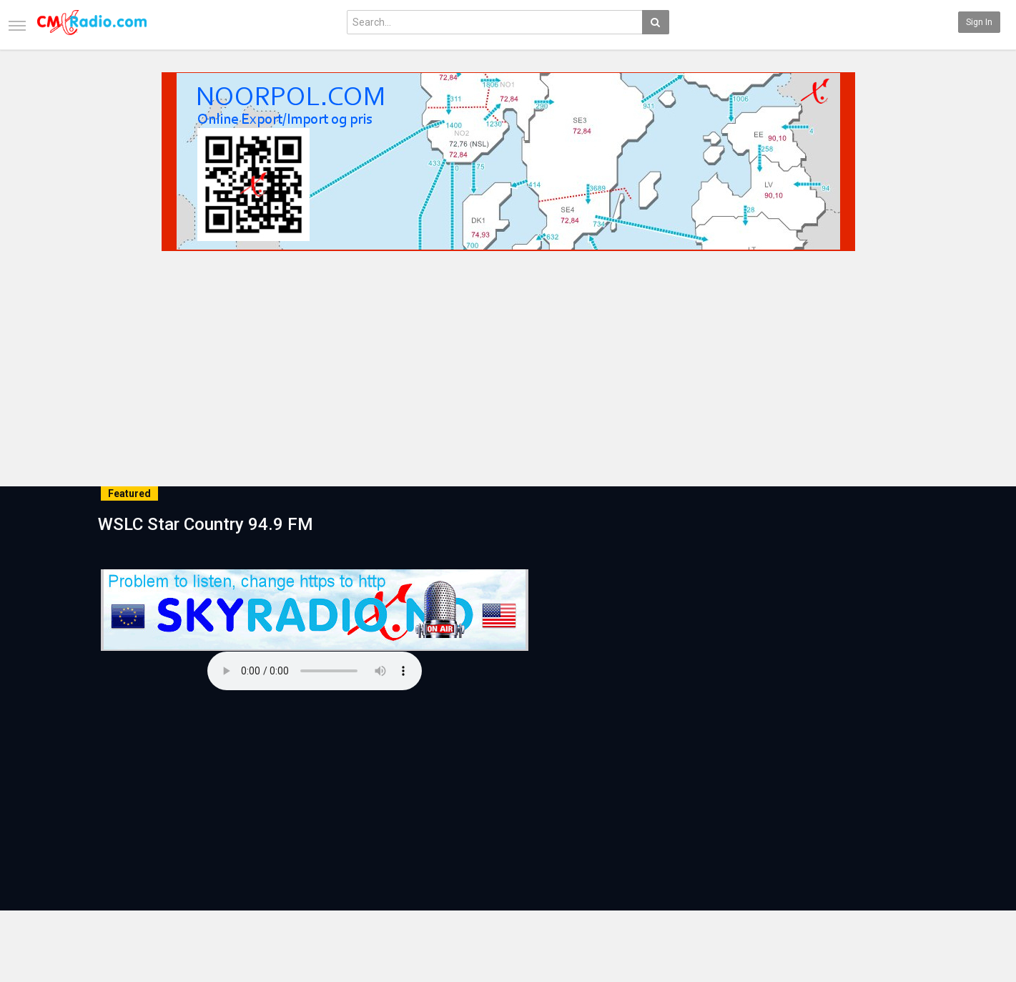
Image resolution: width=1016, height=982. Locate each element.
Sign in (979, 22)
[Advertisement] (508, 364)
